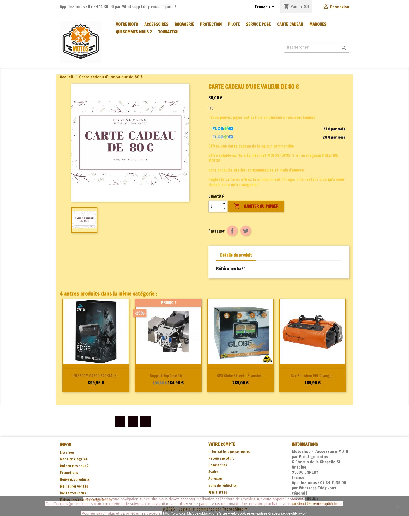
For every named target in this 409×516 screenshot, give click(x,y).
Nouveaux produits (74, 479)
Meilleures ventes (74, 486)
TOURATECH (168, 32)
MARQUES (317, 24)
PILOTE (234, 24)
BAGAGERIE (184, 24)
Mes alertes (217, 492)
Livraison (67, 452)
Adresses (215, 478)
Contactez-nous (73, 493)
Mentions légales (73, 459)
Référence (226, 268)
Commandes (217, 465)
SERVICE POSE (258, 24)
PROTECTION (211, 24)
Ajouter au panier (256, 206)
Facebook (120, 421)
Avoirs (213, 472)
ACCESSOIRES (156, 24)
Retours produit (221, 458)
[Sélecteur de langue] (265, 7)
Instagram (145, 421)
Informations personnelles (229, 451)
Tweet (245, 231)
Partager (232, 231)
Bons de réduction (223, 485)
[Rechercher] (316, 47)
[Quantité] (214, 206)
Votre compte (221, 444)
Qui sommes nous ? (134, 32)
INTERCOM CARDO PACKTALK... (96, 375)
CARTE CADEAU (290, 24)
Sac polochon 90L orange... (312, 375)
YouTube (133, 421)
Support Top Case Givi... (168, 375)
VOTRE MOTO (127, 24)
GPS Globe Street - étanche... (240, 375)
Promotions (69, 472)
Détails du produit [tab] (236, 255)
